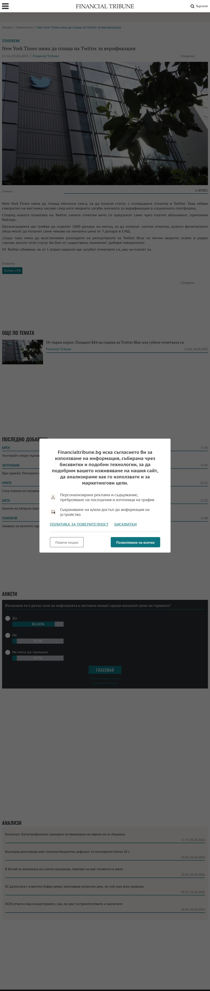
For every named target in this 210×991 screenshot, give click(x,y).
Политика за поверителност (79, 524)
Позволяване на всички (135, 542)
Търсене (198, 6)
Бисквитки (125, 524)
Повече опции (66, 542)
